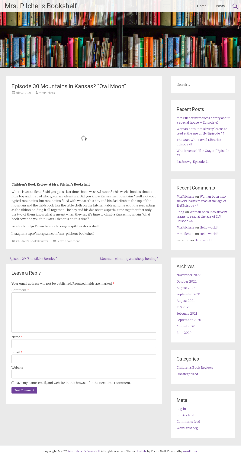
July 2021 (183, 307)
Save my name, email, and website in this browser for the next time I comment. (73, 383)
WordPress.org (187, 428)
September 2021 (189, 294)
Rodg (180, 212)
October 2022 (187, 281)
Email (16, 352)
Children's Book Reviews (32, 241)
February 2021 (187, 313)
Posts (220, 6)
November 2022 (189, 275)
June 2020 (184, 333)
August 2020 (186, 326)
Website (17, 367)
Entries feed (185, 415)
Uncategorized (187, 374)
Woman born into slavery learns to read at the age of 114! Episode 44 (201, 201)
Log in (181, 409)
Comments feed (188, 421)
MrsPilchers (47, 93)
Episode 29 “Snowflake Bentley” (31, 259)
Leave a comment (68, 241)
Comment (20, 290)
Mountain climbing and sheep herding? (131, 259)
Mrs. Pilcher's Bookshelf (41, 6)
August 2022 (186, 288)
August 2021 (186, 301)
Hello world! (208, 227)
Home (201, 6)
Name (17, 337)
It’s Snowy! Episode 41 (193, 162)
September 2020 (189, 320)
